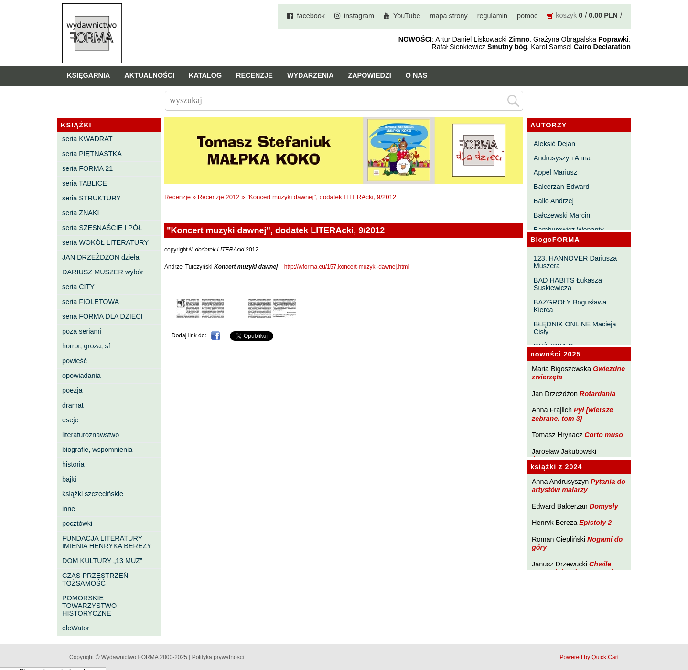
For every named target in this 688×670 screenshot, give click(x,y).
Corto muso (603, 435)
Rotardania (597, 394)
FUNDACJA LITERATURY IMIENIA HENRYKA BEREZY (106, 542)
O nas (417, 75)
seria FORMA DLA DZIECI (102, 316)
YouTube (406, 16)
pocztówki (77, 523)
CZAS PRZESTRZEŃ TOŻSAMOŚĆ (95, 579)
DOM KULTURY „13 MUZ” (102, 561)
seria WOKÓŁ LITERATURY (105, 242)
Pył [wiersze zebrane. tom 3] (572, 414)
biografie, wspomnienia (97, 449)
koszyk (566, 15)
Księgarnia (88, 75)
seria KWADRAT (87, 139)
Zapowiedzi (369, 75)
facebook (310, 16)
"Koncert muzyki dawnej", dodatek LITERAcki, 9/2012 (321, 196)
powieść (74, 361)
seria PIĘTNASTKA (92, 153)
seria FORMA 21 (87, 168)
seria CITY (78, 287)
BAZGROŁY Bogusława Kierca (570, 306)
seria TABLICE (84, 183)
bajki (69, 479)
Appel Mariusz (555, 172)
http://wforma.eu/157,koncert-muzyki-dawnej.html (346, 266)
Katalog (205, 75)
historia (73, 464)
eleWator (75, 628)
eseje (70, 420)
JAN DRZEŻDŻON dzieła (101, 257)
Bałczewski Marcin (562, 215)
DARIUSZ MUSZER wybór (102, 272)
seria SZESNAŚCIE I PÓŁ (102, 227)
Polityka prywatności (218, 657)
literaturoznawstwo (90, 435)
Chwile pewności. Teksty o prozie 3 (577, 568)
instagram (359, 16)
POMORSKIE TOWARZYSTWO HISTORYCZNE (89, 605)
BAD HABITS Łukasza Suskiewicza (568, 284)
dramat (73, 405)
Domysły (604, 506)
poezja (72, 390)
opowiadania (81, 375)
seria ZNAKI (80, 213)
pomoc (527, 16)
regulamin (492, 16)
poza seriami (81, 331)
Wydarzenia (310, 75)
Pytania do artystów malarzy (578, 485)
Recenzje (254, 75)
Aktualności (149, 75)
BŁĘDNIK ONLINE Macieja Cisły (575, 327)
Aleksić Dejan (554, 143)
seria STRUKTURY (91, 198)
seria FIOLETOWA (90, 301)
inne (68, 509)
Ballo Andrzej (554, 201)
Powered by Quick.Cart (589, 657)
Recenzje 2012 (219, 196)
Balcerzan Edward (562, 186)
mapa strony (449, 16)
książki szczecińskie (92, 494)
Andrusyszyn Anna (562, 158)
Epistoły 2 (595, 522)
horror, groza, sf (86, 346)
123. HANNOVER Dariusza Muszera (575, 262)
